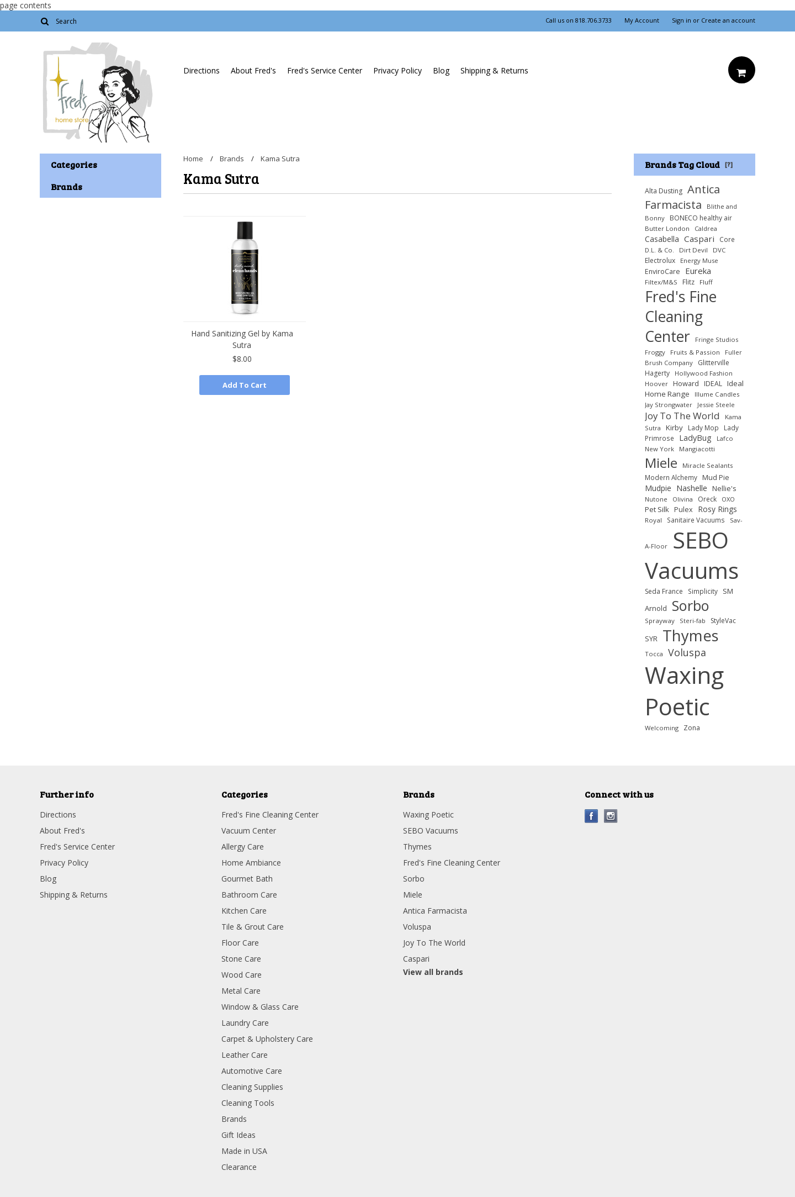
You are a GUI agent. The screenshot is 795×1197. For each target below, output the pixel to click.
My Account (641, 20)
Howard (686, 383)
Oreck (707, 499)
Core (727, 239)
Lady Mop (703, 427)
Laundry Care (245, 1022)
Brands (232, 159)
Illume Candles (717, 394)
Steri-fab (693, 620)
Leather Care (244, 1055)
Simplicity (703, 591)
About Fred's (253, 70)
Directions (201, 70)
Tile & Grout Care (252, 926)
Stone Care (241, 958)
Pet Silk (657, 509)
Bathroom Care (249, 894)
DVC (719, 250)
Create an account (728, 20)
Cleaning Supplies (252, 1087)
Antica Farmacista (682, 196)
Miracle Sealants (707, 465)
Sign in (681, 20)
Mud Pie (715, 477)
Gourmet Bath (247, 878)
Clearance (239, 1167)
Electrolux (660, 260)
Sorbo (690, 605)
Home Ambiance (251, 862)
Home (193, 159)
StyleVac (723, 620)
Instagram (611, 816)
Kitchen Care (244, 910)
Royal (653, 520)
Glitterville (713, 362)
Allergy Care (242, 846)
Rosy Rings (717, 509)
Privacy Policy (397, 70)
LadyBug (695, 438)
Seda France (664, 591)
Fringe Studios (716, 339)
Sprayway (660, 620)
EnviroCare (662, 271)
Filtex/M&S (661, 282)
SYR (651, 639)
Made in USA (244, 1151)
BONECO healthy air (701, 218)
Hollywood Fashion (704, 373)
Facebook (591, 816)
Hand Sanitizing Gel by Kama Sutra (242, 339)
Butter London (667, 228)
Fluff (706, 282)
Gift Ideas (238, 1135)
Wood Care (241, 974)
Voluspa (687, 652)
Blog (441, 70)
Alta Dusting (663, 191)
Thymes (690, 635)
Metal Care (241, 990)
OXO (728, 499)
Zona (691, 727)
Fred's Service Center (324, 70)
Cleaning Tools (247, 1103)
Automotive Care (251, 1071)
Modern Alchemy (671, 477)
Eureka (698, 270)
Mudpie (658, 488)
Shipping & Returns (494, 70)
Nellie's (724, 488)
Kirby (674, 428)
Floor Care (240, 942)
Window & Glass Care (260, 1006)
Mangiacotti (697, 449)
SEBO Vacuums (692, 555)
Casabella (662, 239)
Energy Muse (699, 260)
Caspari (699, 238)
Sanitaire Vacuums (696, 519)
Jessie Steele (716, 404)
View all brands (433, 972)
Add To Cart (244, 385)
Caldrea (706, 228)
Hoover (656, 383)
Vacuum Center (248, 830)
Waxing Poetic (684, 690)
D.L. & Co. (659, 250)
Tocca (654, 654)
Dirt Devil (693, 250)
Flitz (688, 282)
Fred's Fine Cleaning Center (681, 316)
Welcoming (662, 728)
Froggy (655, 352)
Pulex (683, 509)
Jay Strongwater (668, 404)
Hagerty (657, 373)
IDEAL (713, 383)
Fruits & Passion (695, 352)
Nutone (656, 499)
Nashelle (691, 487)
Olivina (682, 499)
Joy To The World (682, 415)
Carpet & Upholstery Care (267, 1038)
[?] (729, 164)
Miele (661, 463)
